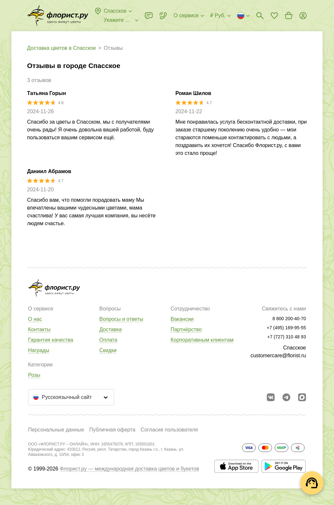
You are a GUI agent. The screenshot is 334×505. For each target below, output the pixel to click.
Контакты (39, 329)
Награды (38, 350)
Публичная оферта (112, 429)
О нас (35, 319)
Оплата (108, 340)
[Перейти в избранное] (274, 15)
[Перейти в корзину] (288, 15)
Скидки (107, 350)
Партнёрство (186, 329)
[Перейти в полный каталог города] (58, 16)
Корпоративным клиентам (202, 340)
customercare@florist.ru (278, 355)
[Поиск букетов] (259, 15)
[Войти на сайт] (303, 15)
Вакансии (182, 319)
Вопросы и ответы (121, 319)
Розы (34, 375)
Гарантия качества (50, 340)
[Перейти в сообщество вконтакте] (270, 397)
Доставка (110, 329)
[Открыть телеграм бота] (286, 397)
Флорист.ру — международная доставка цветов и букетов (129, 468)
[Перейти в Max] (302, 397)
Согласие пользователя (169, 429)
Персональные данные (56, 429)
